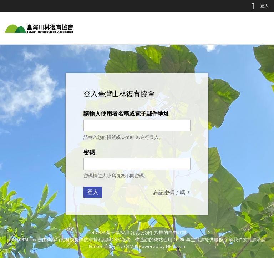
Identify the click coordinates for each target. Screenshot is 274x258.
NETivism (175, 246)
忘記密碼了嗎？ (172, 192)
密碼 (89, 152)
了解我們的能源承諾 (245, 239)
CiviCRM (124, 246)
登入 (264, 6)
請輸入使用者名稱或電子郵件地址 (126, 113)
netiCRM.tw (22, 239)
